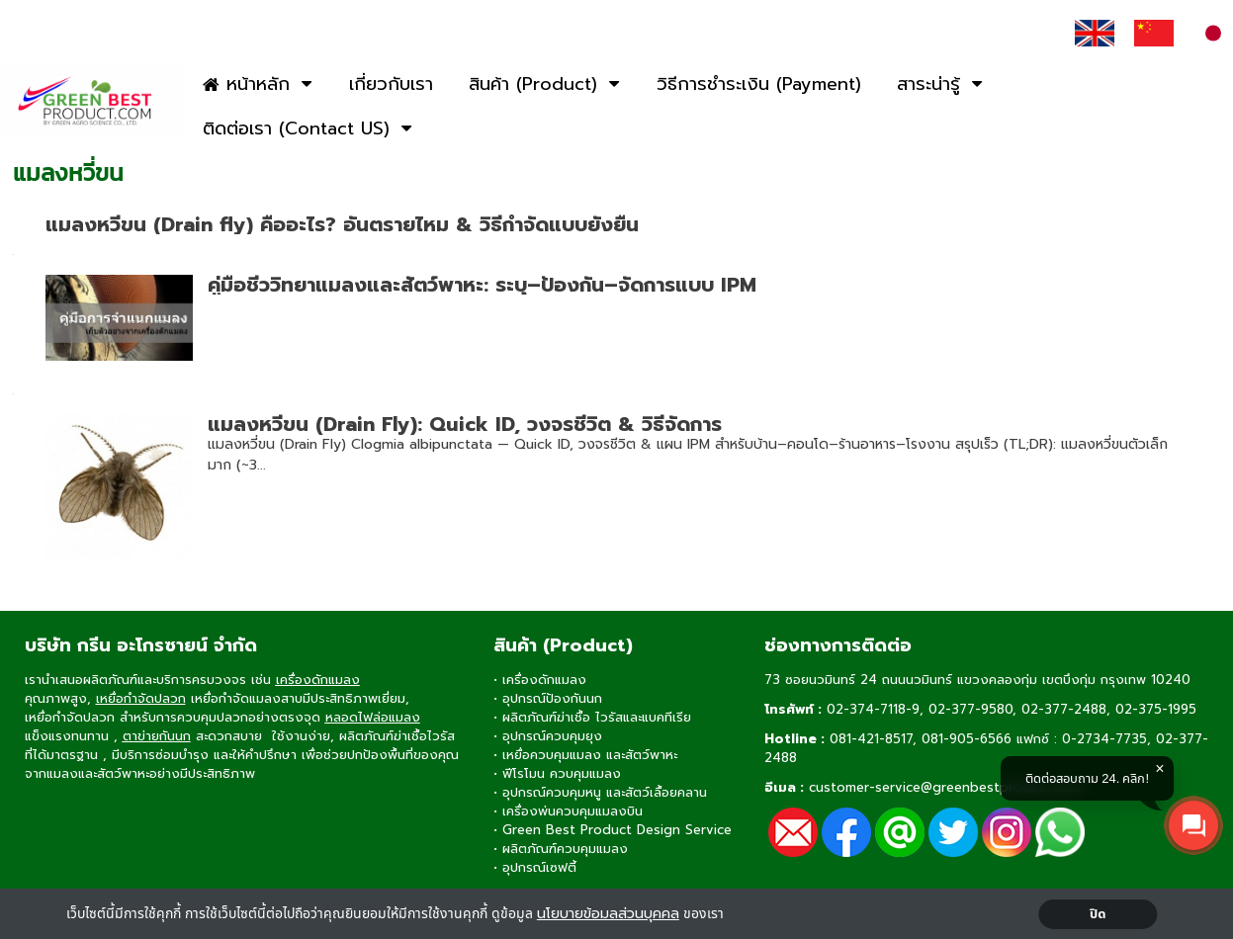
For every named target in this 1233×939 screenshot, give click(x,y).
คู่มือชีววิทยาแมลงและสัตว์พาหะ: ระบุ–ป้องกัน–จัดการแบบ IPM (482, 284)
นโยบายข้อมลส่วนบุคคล (608, 913)
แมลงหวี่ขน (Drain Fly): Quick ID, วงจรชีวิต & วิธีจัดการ (465, 424)
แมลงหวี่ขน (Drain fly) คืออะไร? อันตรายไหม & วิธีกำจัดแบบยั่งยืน (342, 224)
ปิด (1098, 914)
